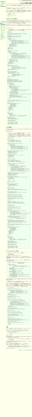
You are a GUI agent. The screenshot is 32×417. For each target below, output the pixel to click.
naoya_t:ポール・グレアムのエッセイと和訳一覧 (3, 33)
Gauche (2, 5)
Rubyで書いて (29, 5)
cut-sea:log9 (2, 34)
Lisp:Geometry (25, 397)
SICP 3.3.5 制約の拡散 (9, 5)
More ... (1, 39)
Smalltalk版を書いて (25, 392)
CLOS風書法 (10, 14)
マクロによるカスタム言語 (12, 15)
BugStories (2, 35)
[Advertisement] (2, 19)
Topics (3, 1)
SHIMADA (22, 5)
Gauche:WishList (3, 36)
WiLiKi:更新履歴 (3, 2)
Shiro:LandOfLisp (3, 37)
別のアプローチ (21, 395)
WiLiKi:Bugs (2, 3)
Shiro (8, 390)
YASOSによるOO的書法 (11, 13)
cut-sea (2, 25)
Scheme (19, 0)
